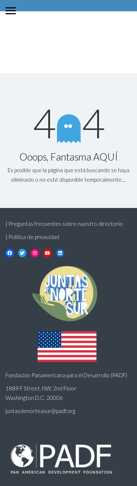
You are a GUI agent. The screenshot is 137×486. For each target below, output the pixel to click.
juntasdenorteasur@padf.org (40, 411)
